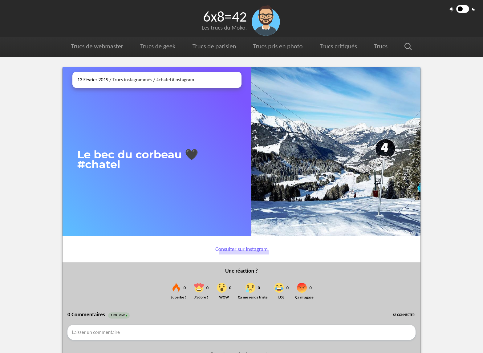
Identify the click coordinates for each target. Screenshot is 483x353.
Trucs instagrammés (132, 80)
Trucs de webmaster (97, 46)
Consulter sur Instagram (241, 249)
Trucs (381, 46)
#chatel (163, 80)
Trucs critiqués (338, 46)
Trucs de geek (157, 46)
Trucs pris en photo (277, 46)
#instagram (183, 80)
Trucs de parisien (214, 46)
